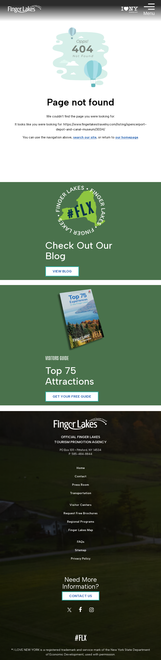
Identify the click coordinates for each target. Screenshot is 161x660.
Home (81, 468)
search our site (84, 137)
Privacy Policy (80, 558)
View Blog (62, 271)
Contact (80, 476)
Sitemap (80, 550)
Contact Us (80, 596)
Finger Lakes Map (80, 530)
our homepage (126, 137)
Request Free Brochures (80, 513)
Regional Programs (80, 521)
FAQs (80, 541)
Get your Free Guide (72, 396)
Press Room (80, 484)
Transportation (80, 493)
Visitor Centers (80, 504)
